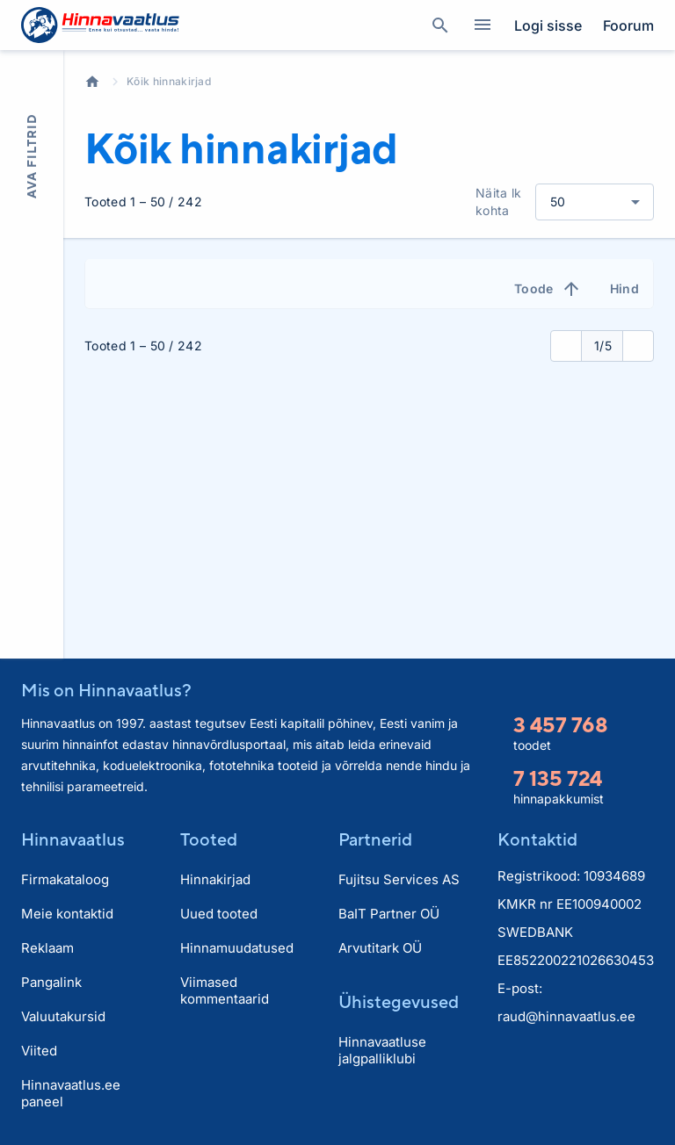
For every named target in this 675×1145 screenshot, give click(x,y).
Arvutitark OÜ (380, 948)
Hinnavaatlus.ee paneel (70, 1093)
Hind (624, 288)
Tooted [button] (208, 839)
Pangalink (51, 982)
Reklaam (47, 948)
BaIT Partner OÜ (388, 913)
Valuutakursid (63, 1016)
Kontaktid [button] (537, 839)
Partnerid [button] (375, 839)
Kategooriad (475, 25)
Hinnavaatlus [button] (73, 839)
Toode (548, 288)
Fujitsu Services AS (399, 879)
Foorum (628, 25)
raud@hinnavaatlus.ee (566, 1016)
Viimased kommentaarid (224, 990)
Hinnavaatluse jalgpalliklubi (382, 1050)
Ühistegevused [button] (398, 1001)
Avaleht (92, 81)
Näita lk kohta (498, 201)
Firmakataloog (65, 879)
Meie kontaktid (67, 913)
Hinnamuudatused (237, 948)
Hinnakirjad (215, 879)
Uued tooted (219, 913)
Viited (39, 1050)
